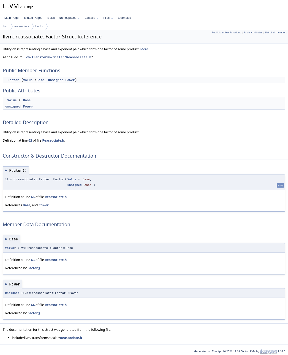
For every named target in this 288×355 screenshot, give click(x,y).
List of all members (276, 32)
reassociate (21, 26)
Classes (91, 17)
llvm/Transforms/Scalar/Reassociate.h (56, 57)
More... (145, 49)
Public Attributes (253, 32)
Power (70, 80)
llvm (5, 26)
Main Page (11, 17)
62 (30, 140)
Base (40, 80)
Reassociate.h (53, 140)
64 (33, 305)
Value (28, 80)
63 (33, 260)
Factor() (33, 268)
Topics (50, 17)
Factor (39, 26)
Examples (124, 17)
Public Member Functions (226, 32)
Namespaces (69, 17)
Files (108, 17)
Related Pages (32, 17)
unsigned (55, 80)
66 (33, 197)
